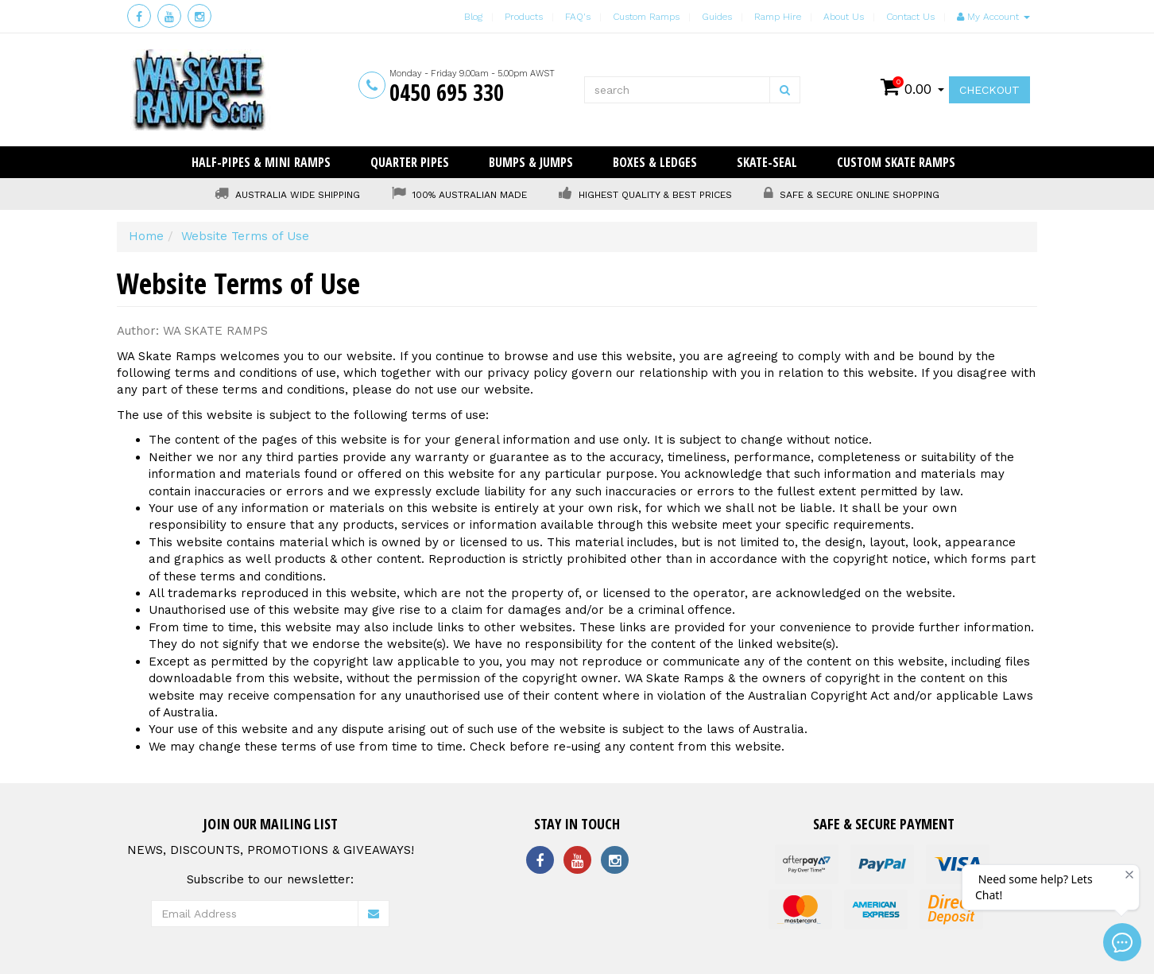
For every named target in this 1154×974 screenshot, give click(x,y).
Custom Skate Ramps (896, 162)
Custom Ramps (646, 16)
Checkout (989, 89)
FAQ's (578, 16)
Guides (717, 16)
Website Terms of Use (245, 236)
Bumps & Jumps (531, 162)
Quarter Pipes (409, 162)
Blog (473, 16)
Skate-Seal (767, 162)
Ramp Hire (777, 16)
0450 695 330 (446, 92)
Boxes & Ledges (655, 162)
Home (146, 236)
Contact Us (910, 16)
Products (524, 16)
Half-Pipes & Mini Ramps (261, 162)
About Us (843, 16)
